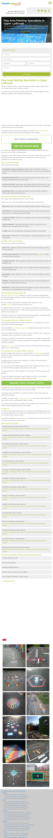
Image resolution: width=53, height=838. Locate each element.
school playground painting (11, 295)
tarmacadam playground (20, 328)
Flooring (4, 832)
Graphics (4, 821)
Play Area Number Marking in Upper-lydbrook (16, 830)
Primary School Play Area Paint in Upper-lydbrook (17, 812)
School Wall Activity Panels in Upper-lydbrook (16, 823)
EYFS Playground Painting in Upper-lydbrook (16, 816)
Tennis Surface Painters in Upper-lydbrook (15, 809)
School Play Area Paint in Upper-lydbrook (13, 791)
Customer (5, 810)
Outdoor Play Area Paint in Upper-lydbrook (15, 835)
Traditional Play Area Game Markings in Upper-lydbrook (19, 825)
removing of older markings (25, 398)
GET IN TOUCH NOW (26, 146)
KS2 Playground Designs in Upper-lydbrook (16, 796)
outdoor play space (43, 130)
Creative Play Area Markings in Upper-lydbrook (16, 826)
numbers (41, 254)
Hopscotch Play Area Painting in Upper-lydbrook (17, 828)
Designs (4, 793)
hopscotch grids (38, 353)
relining (49, 403)
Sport (3, 800)
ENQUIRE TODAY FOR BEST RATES (26, 383)
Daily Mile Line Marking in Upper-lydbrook (15, 798)
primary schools (10, 345)
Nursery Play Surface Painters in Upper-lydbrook (17, 814)
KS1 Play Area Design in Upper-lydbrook (15, 794)
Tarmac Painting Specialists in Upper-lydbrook (16, 833)
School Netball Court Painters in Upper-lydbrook (17, 803)
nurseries (8, 304)
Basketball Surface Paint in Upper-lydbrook (15, 801)
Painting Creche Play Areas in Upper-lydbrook (16, 819)
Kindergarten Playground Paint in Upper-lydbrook (17, 817)
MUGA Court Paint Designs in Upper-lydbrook (16, 807)
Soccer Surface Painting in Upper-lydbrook (15, 805)
